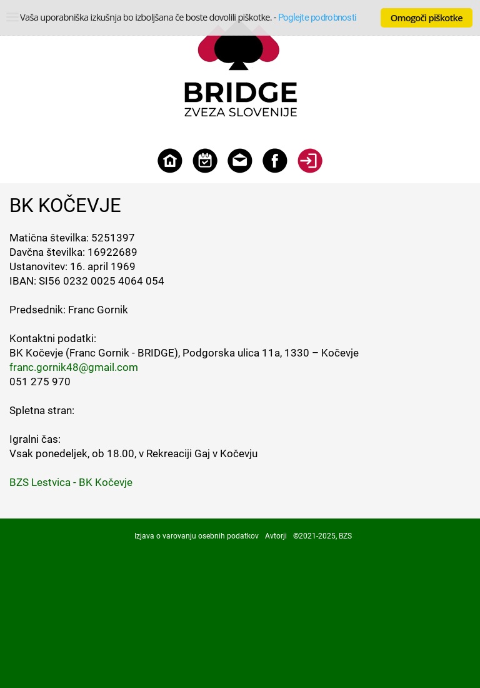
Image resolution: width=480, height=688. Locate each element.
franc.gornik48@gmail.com (73, 367)
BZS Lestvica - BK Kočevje (70, 482)
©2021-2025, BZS (322, 536)
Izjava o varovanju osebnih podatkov (196, 536)
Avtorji (276, 536)
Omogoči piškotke (426, 17)
